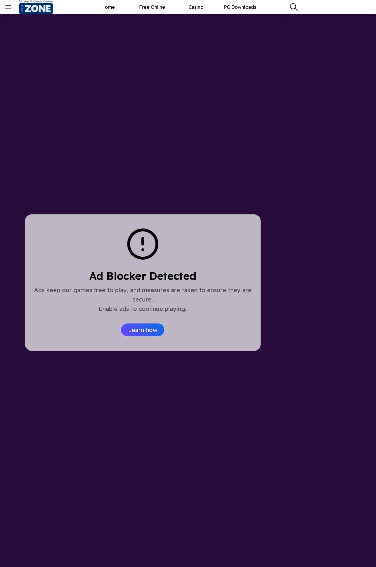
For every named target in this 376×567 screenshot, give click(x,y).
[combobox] (293, 7)
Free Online (152, 7)
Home (108, 7)
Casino (196, 7)
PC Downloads (240, 7)
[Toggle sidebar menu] (8, 7)
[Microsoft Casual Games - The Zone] (41, 7)
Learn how (142, 330)
